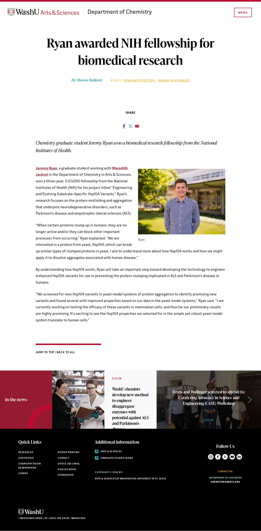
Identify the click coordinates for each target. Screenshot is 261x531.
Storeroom (65, 475)
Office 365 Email (69, 464)
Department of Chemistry (119, 12)
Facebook (217, 457)
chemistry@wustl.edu (225, 482)
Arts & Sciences (108, 452)
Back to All (66, 352)
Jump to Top (45, 352)
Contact (63, 458)
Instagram (210, 457)
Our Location (67, 470)
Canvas (23, 473)
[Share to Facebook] (124, 127)
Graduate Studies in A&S (114, 458)
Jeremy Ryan (46, 168)
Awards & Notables (174, 80)
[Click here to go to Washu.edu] (31, 514)
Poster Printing (68, 452)
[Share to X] (130, 127)
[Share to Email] (137, 127)
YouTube (232, 457)
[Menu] (242, 13)
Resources (25, 452)
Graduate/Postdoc (140, 80)
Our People (26, 458)
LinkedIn (239, 457)
